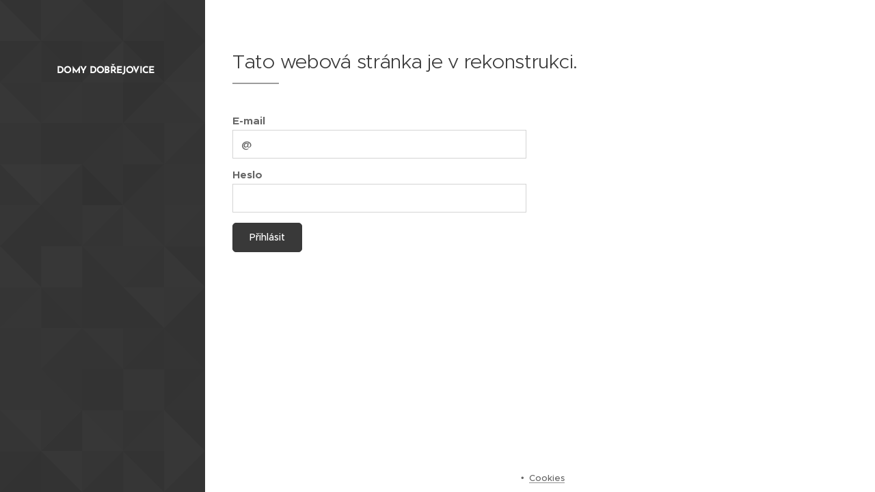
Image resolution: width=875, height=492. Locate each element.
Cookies (547, 478)
